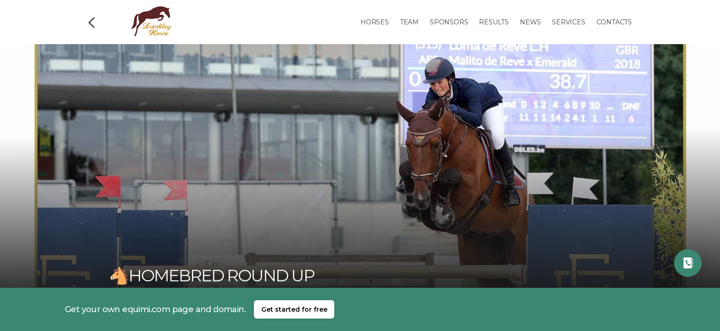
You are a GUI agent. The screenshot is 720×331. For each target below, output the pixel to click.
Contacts (614, 22)
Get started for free (294, 309)
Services (568, 22)
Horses (374, 22)
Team (409, 22)
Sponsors (449, 22)
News (530, 22)
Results (494, 22)
